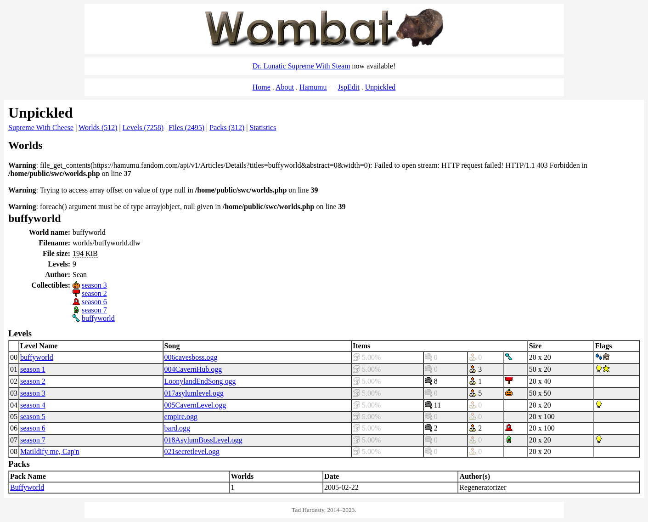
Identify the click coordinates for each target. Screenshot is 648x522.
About (285, 87)
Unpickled (380, 87)
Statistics (262, 127)
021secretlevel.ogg (192, 451)
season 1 (32, 369)
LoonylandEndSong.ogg (200, 381)
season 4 (32, 405)
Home (261, 87)
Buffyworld (27, 487)
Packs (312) (226, 127)
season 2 (94, 293)
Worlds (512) (98, 127)
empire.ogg (180, 416)
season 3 (94, 285)
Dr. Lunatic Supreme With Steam (301, 66)
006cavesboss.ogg (191, 357)
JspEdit (349, 87)
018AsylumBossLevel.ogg (203, 440)
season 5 (32, 416)
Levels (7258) (143, 127)
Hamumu (313, 87)
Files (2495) (186, 127)
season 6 (94, 302)
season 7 (94, 310)
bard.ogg (177, 428)
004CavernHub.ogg (193, 369)
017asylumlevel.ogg (194, 393)
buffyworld (98, 318)
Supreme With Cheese (40, 127)
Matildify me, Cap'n (49, 451)
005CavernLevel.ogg (195, 405)
